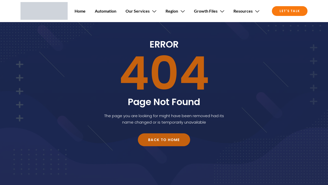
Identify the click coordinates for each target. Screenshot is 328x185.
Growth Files (209, 10)
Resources (246, 10)
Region (175, 10)
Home (80, 10)
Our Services (141, 10)
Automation (105, 10)
